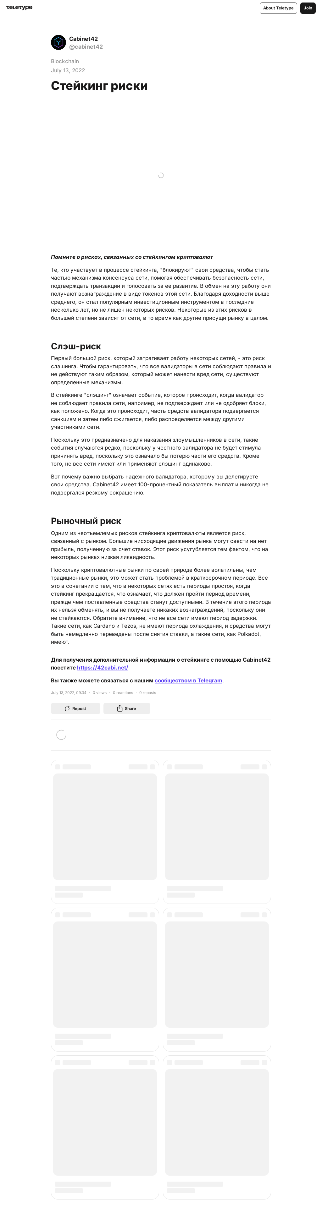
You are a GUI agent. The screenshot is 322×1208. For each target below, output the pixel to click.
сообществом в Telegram (188, 680)
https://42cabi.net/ (102, 667)
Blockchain (65, 61)
